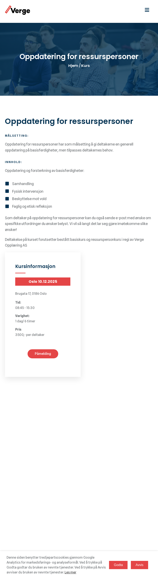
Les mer (70, 572)
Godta (118, 565)
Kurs (85, 66)
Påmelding (43, 354)
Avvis (139, 565)
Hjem (73, 66)
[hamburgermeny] (149, 10)
